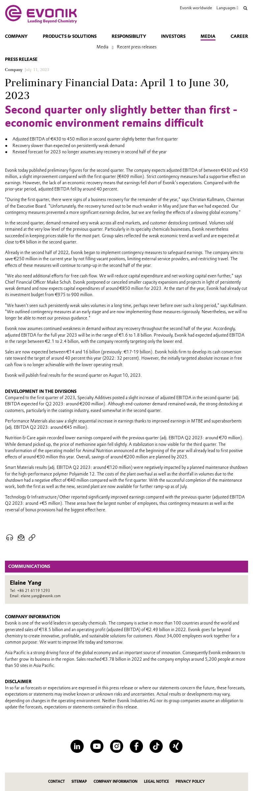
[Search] (245, 8)
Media (208, 36)
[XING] (176, 746)
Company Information (115, 781)
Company (16, 36)
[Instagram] (116, 746)
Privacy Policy (190, 781)
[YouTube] (96, 746)
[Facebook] (136, 746)
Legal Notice (156, 781)
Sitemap (79, 781)
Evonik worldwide (196, 7)
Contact (56, 781)
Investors (173, 36)
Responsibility (129, 36)
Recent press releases (136, 46)
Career (239, 36)
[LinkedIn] (77, 746)
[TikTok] (156, 746)
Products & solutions (70, 36)
